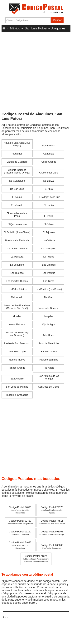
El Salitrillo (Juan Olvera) (17, 232)
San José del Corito (48, 386)
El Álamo (17, 197)
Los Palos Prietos (17, 289)
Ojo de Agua (48, 324)
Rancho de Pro (49, 351)
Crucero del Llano (48, 172)
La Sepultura (17, 265)
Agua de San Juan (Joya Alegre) (17, 144)
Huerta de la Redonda (17, 240)
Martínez (49, 297)
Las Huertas (17, 273)
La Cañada (49, 240)
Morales (17, 316)
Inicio (5, 617)
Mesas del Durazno (48, 308)
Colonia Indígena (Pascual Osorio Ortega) (17, 171)
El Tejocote (49, 232)
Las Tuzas (48, 281)
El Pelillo (48, 216)
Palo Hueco (49, 335)
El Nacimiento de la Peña (17, 214)
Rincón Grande (17, 368)
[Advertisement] (36, 73)
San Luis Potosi (36, 28)
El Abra (49, 189)
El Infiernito (17, 205)
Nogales (48, 316)
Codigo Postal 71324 (36, 559)
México (15, 28)
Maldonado (17, 297)
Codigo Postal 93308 (52, 533)
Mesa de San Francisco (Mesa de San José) (17, 307)
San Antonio (17, 378)
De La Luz (48, 180)
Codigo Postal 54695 (20, 510)
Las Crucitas (48, 265)
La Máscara (17, 256)
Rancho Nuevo (17, 359)
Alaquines (17, 153)
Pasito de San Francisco (17, 343)
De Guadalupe (17, 180)
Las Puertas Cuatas (17, 281)
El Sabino (49, 224)
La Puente (48, 256)
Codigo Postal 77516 (52, 522)
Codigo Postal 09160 (20, 533)
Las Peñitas (48, 273)
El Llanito (49, 205)
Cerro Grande (48, 162)
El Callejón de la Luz (49, 197)
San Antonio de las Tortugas (49, 377)
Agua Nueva (48, 145)
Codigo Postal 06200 (52, 546)
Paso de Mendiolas (49, 343)
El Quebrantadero (16, 224)
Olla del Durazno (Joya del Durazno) (17, 334)
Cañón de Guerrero (17, 162)
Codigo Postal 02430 (20, 522)
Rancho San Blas (49, 359)
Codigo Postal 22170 (52, 510)
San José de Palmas (17, 386)
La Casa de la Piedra (17, 248)
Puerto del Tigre (17, 351)
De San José (17, 189)
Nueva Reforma (17, 324)
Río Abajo (49, 368)
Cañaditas (48, 153)
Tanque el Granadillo (17, 395)
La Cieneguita (48, 248)
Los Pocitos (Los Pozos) (49, 289)
